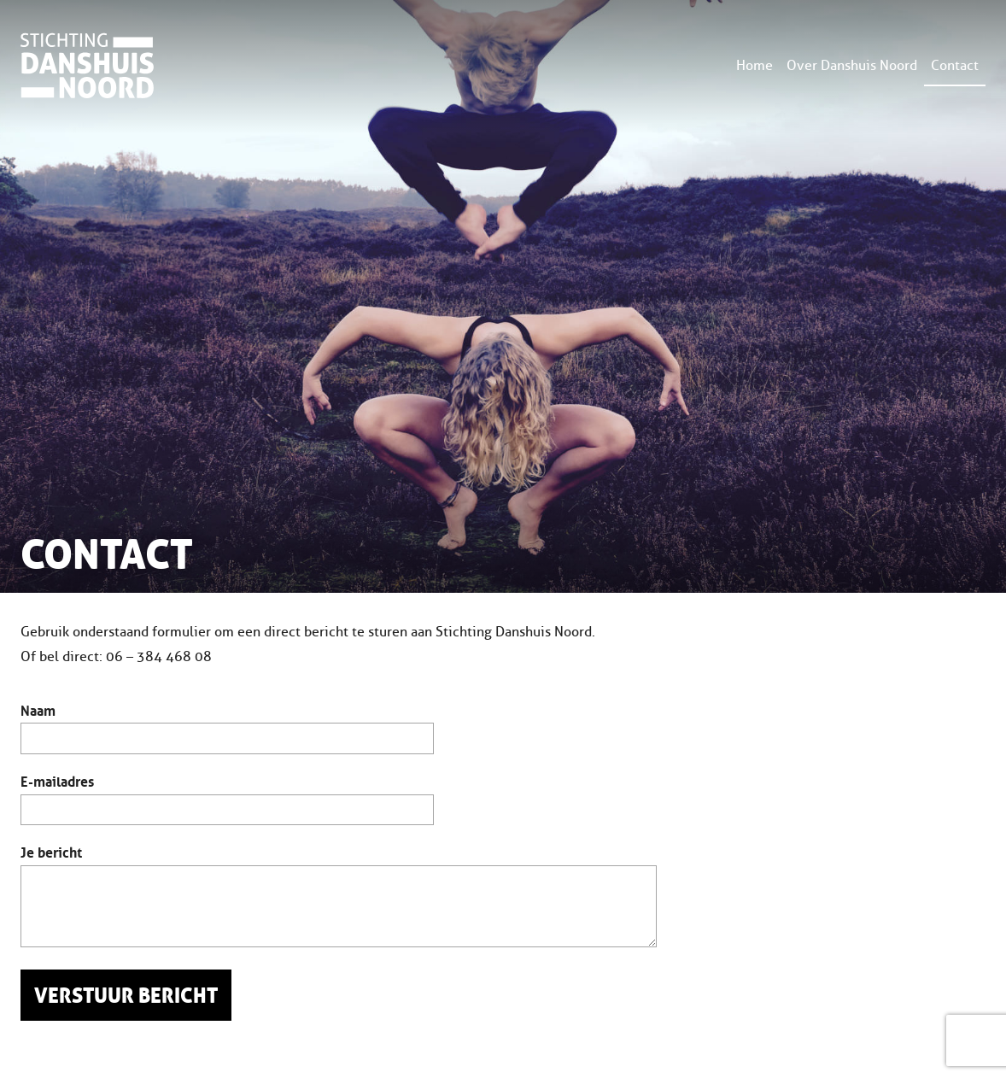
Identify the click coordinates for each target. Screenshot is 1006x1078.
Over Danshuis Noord (852, 65)
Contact (955, 65)
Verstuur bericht (126, 996)
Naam (38, 709)
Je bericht (51, 851)
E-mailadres (57, 780)
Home (754, 65)
